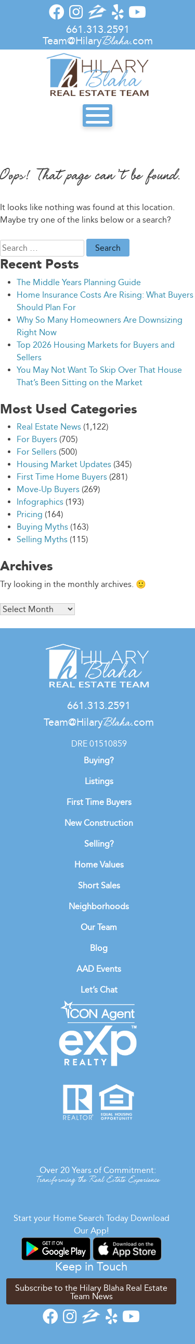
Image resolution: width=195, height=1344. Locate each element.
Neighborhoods (99, 906)
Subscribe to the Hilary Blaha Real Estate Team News (91, 1292)
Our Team (99, 927)
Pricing (30, 514)
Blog (99, 948)
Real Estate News (49, 427)
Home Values (99, 865)
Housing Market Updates (64, 464)
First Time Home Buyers (62, 477)
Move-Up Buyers (48, 489)
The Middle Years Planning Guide (79, 282)
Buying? (99, 760)
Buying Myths (42, 527)
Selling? (99, 844)
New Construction (98, 823)
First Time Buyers (99, 802)
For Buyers (37, 439)
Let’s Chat (99, 990)
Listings (99, 781)
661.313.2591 (97, 29)
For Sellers (37, 452)
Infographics (40, 502)
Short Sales (99, 885)
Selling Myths (42, 539)
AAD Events (98, 969)
